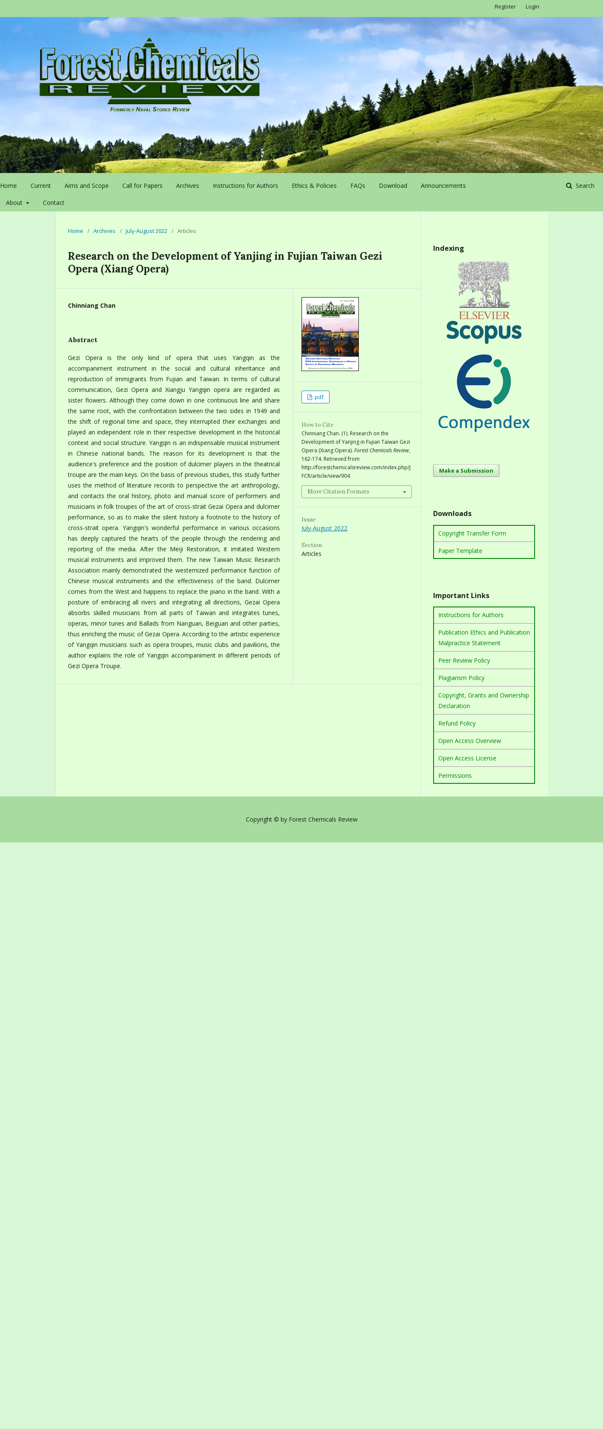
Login (532, 6)
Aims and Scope (87, 185)
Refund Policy (457, 723)
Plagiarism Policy (461, 678)
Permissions (455, 775)
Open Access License (467, 758)
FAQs (357, 185)
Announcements (443, 185)
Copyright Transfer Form (472, 533)
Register (505, 6)
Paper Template (460, 551)
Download (393, 185)
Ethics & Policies (314, 185)
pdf (318, 397)
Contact (54, 202)
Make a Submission (466, 470)
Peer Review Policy (464, 660)
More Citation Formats (338, 491)
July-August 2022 (146, 231)
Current (41, 185)
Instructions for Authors (245, 185)
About (15, 202)
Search (584, 185)
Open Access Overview (469, 741)
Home (8, 185)
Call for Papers (142, 185)
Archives (187, 185)
